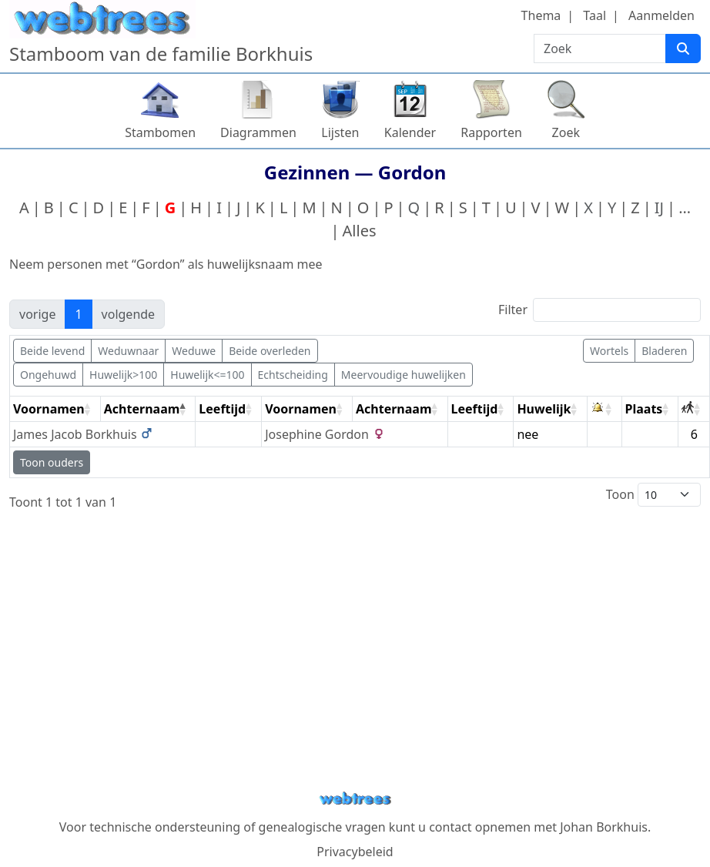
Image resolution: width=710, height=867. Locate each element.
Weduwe (194, 350)
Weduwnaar (128, 350)
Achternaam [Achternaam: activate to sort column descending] (142, 408)
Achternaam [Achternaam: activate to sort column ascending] (394, 408)
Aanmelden (661, 15)
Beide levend (52, 350)
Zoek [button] (566, 132)
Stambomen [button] (160, 132)
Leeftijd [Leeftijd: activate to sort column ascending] (222, 408)
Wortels (609, 350)
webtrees (355, 799)
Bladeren (664, 350)
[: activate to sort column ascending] (605, 409)
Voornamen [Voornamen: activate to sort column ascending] (49, 408)
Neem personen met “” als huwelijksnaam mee (166, 264)
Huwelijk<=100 (207, 374)
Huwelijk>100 (123, 374)
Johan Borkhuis (604, 826)
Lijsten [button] (340, 132)
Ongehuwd (48, 374)
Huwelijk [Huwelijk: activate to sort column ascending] (544, 408)
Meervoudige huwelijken (403, 374)
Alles (360, 230)
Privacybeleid (354, 851)
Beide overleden (269, 350)
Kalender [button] (410, 132)
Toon (653, 495)
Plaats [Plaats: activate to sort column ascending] (644, 408)
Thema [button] (541, 15)
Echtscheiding (293, 374)
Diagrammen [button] (258, 132)
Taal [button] (594, 15)
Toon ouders (51, 462)
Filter (599, 310)
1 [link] (78, 314)
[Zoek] (683, 48)
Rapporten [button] (491, 132)
